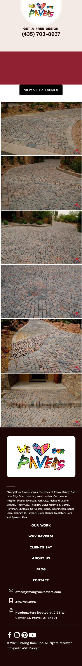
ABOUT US (41, 558)
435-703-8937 (25, 602)
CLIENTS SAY (41, 547)
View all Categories (41, 90)
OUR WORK (41, 525)
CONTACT (41, 580)
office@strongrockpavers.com (38, 592)
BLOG (41, 569)
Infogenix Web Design (23, 648)
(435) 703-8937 (41, 34)
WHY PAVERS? (41, 536)
